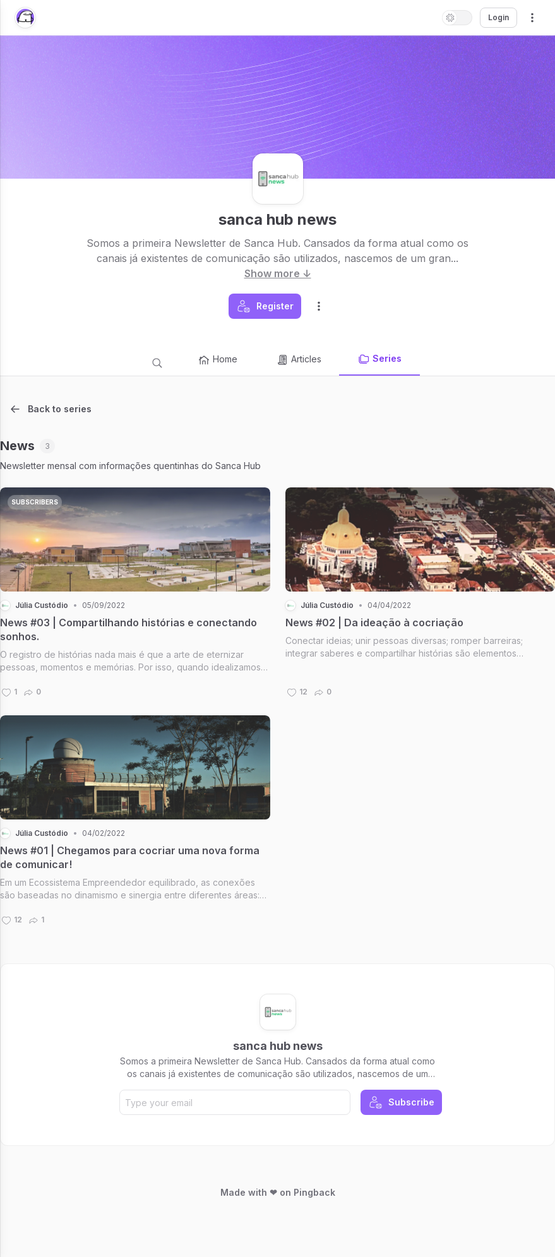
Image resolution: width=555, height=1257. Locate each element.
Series (379, 359)
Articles (298, 359)
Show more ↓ (277, 273)
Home (217, 359)
